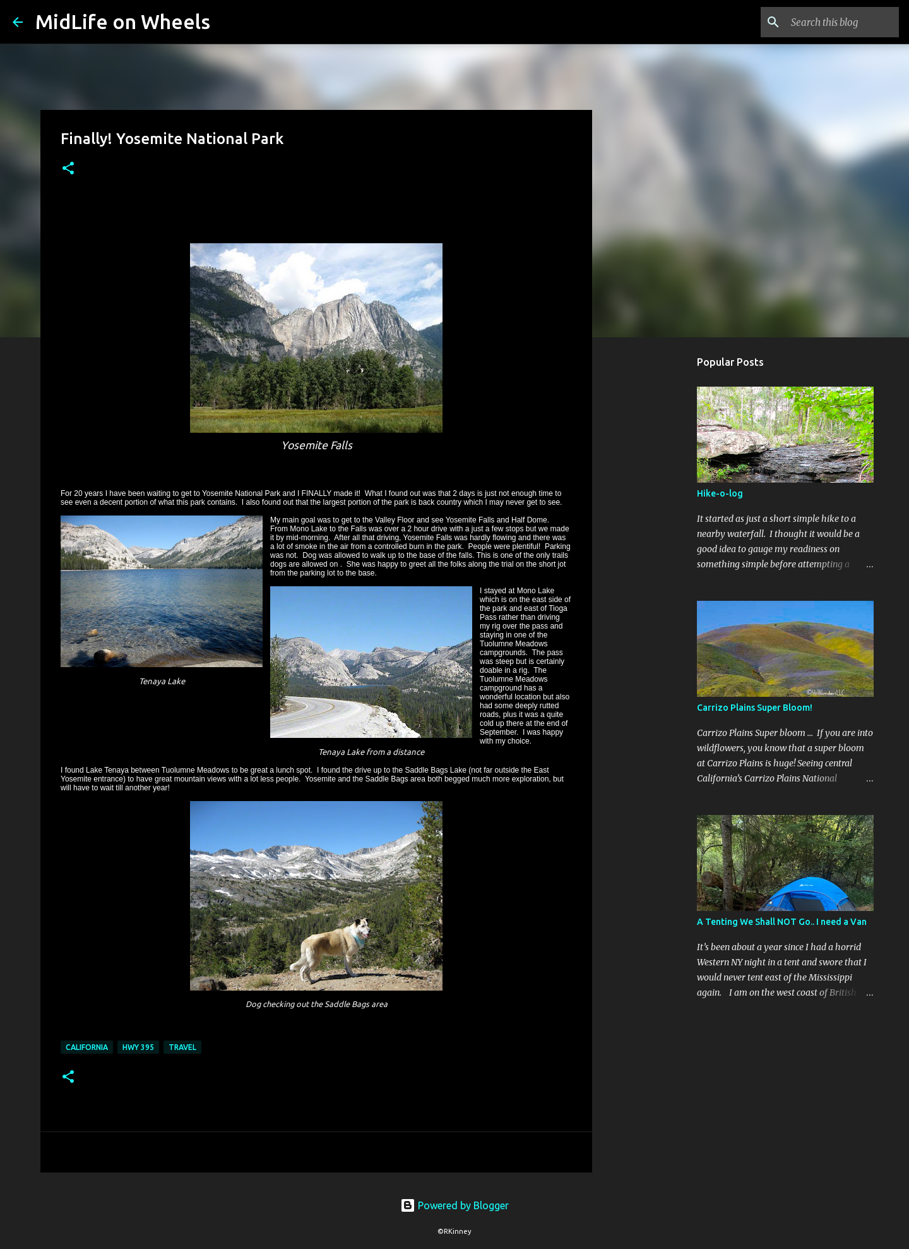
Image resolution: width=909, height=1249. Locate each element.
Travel (182, 1047)
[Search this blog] (832, 22)
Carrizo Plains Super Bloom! (754, 708)
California (87, 1047)
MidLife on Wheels (122, 21)
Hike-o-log (720, 493)
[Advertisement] (656, 545)
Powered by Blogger (454, 1205)
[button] (68, 169)
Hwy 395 (138, 1047)
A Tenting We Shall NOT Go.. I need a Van (782, 922)
